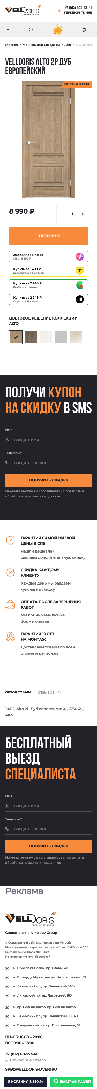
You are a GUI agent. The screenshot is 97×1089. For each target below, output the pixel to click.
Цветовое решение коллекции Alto (43, 321)
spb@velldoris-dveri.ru (31, 1069)
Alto (67, 45)
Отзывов (49, 692)
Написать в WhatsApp (28, 1060)
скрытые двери (40, 947)
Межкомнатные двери (41, 45)
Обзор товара (18, 692)
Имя (8, 430)
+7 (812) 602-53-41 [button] (21, 1054)
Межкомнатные (16, 947)
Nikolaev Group (44, 933)
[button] (78, 7)
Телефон (13, 453)
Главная (11, 45)
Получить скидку (48, 480)
